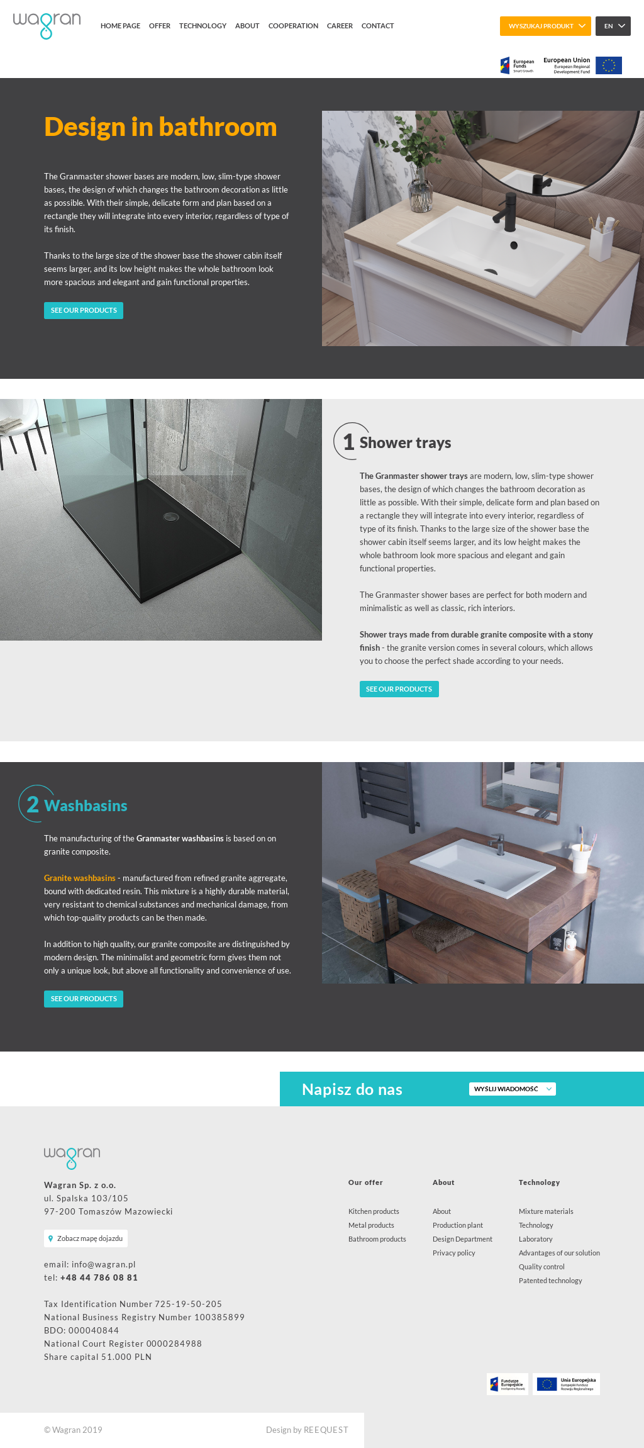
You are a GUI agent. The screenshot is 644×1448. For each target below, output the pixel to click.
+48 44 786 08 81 (99, 1277)
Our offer (366, 1182)
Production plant (458, 1225)
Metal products (371, 1225)
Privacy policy (454, 1253)
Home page (120, 25)
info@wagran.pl (104, 1264)
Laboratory (536, 1239)
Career (340, 25)
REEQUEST (326, 1430)
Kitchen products (373, 1211)
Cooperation (293, 25)
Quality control (542, 1266)
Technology (202, 25)
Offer (159, 25)
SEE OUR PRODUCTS (84, 310)
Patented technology (550, 1280)
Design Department (462, 1239)
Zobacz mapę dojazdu (90, 1238)
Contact (378, 25)
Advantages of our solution (559, 1253)
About (247, 25)
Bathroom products (377, 1239)
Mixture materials (546, 1211)
